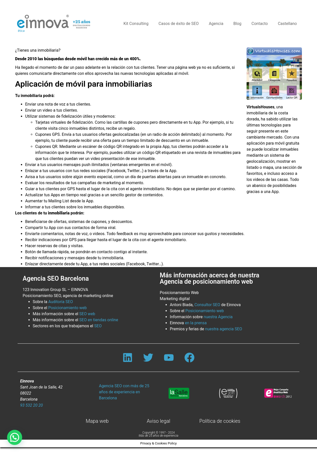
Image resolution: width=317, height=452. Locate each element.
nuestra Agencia (218, 316)
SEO (98, 326)
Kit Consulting (136, 23)
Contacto (260, 23)
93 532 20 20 (31, 410)
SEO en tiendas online (98, 319)
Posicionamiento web (67, 307)
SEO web (87, 313)
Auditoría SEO (60, 301)
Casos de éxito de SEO (178, 23)
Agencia (216, 23)
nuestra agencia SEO (223, 329)
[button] (14, 437)
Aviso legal (158, 426)
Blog (237, 23)
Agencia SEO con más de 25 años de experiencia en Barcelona (124, 396)
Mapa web (97, 426)
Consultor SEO (207, 304)
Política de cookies (219, 426)
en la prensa (196, 322)
